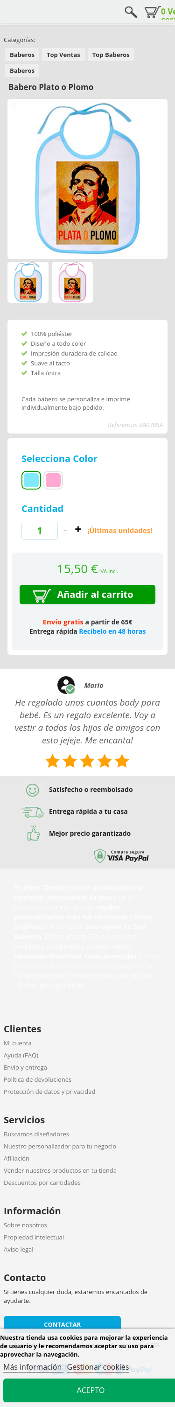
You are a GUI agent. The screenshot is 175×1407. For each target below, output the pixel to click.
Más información (33, 1367)
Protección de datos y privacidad (49, 1091)
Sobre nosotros (25, 1225)
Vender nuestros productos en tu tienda (60, 1170)
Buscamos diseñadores (36, 1134)
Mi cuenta (18, 1043)
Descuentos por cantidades (42, 1182)
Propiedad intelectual (34, 1237)
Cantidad (42, 508)
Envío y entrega (25, 1067)
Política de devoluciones (37, 1079)
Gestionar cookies (98, 1367)
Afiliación (16, 1158)
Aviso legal (19, 1249)
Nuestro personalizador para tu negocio (60, 1146)
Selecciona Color (60, 458)
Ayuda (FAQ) (21, 1055)
